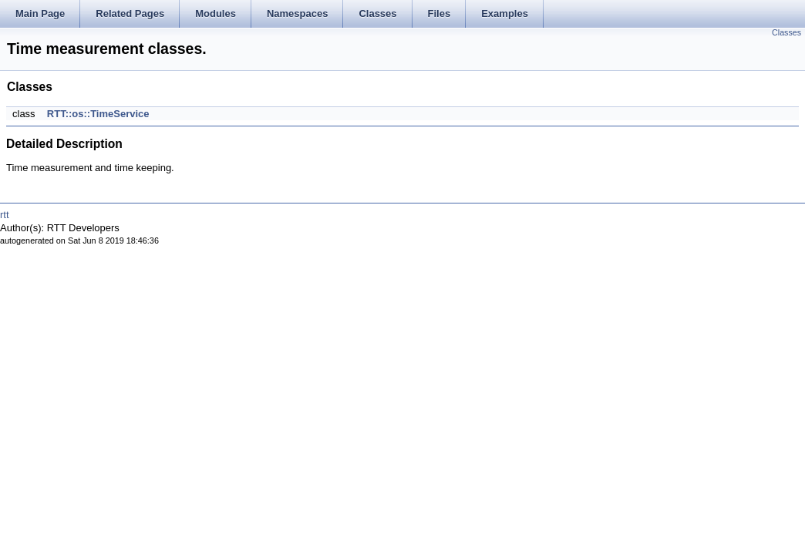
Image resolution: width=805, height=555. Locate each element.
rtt (4, 214)
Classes (786, 32)
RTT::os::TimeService (98, 113)
